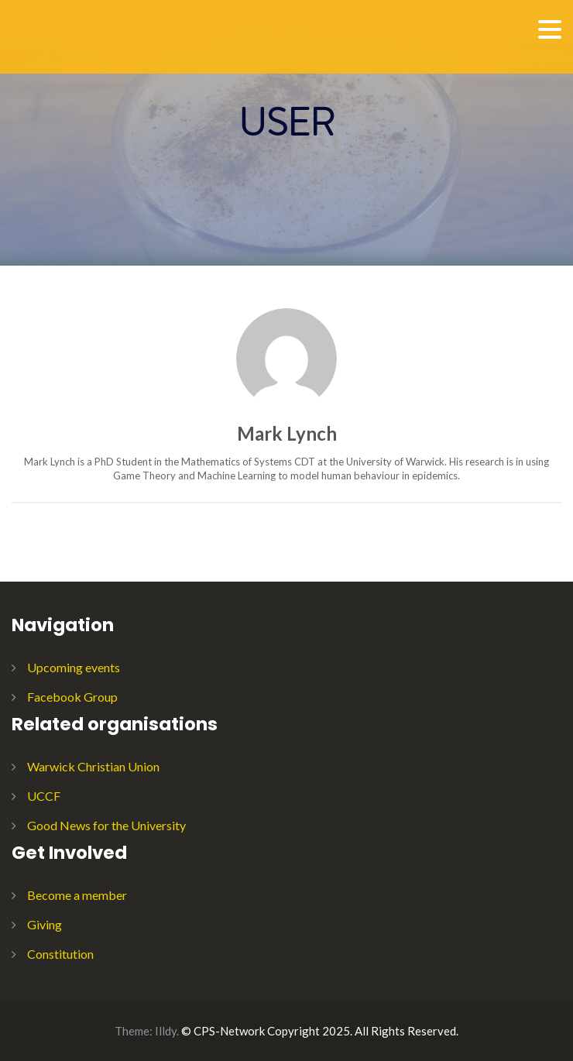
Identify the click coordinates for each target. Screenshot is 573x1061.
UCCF (43, 795)
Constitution (60, 953)
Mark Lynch (287, 433)
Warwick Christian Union (93, 766)
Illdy (166, 1031)
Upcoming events (73, 667)
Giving (44, 924)
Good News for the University (106, 825)
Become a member (77, 895)
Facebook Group (72, 696)
